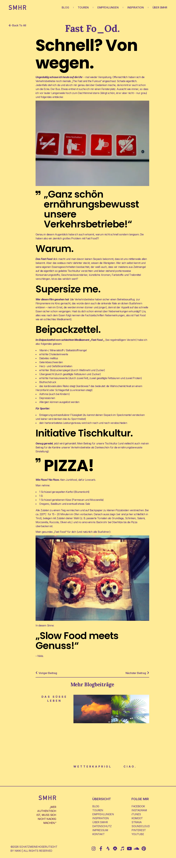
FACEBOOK (138, 806)
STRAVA (137, 822)
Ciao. (130, 766)
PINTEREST (139, 830)
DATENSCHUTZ (101, 826)
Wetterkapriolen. (96, 766)
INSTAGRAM (139, 810)
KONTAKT (98, 834)
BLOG (65, 7)
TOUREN (83, 7)
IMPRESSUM (100, 830)
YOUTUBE (138, 834)
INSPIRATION (135, 7)
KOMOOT (137, 818)
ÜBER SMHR (160, 7)
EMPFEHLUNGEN (108, 7)
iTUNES (136, 814)
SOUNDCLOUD (141, 826)
